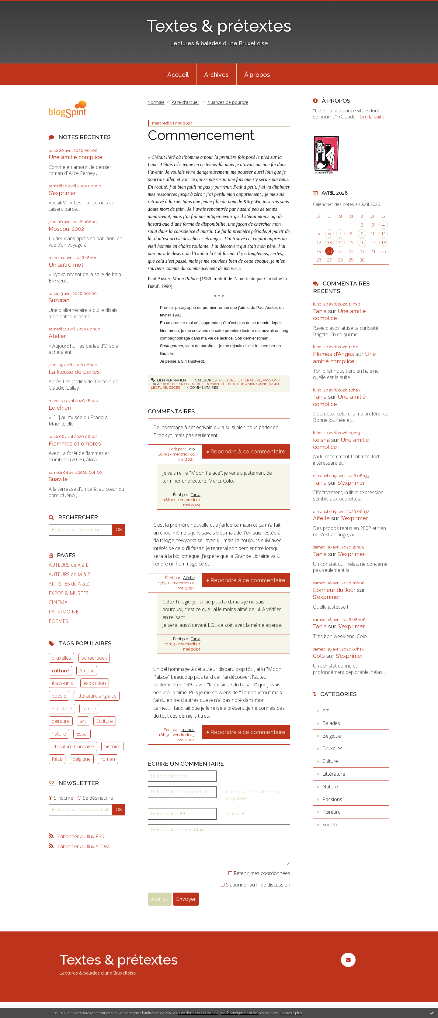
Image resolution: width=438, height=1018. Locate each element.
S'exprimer (62, 193)
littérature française (73, 746)
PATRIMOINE (63, 612)
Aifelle (189, 578)
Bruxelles (332, 748)
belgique (82, 759)
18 (383, 242)
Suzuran (59, 300)
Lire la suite (372, 116)
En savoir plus (291, 1013)
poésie (59, 695)
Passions (271, 380)
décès (174, 387)
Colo (191, 449)
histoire (112, 746)
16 (362, 242)
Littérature (249, 380)
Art (325, 710)
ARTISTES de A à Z (69, 584)
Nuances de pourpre (227, 102)
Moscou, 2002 (66, 229)
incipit (275, 384)
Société (330, 824)
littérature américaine (244, 384)
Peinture (331, 811)
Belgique (331, 736)
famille (89, 708)
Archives (216, 74)
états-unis (62, 683)
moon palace (191, 384)
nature (59, 733)
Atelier (57, 336)
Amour (86, 670)
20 (329, 251)
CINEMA (58, 602)
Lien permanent (169, 380)
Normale (156, 102)
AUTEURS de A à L (69, 565)
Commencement (201, 135)
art (83, 721)
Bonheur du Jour (334, 590)
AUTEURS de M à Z (69, 574)
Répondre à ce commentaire (247, 451)
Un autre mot (66, 264)
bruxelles (61, 657)
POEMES (58, 621)
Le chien (60, 408)
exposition (94, 683)
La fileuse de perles (74, 372)
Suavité (58, 479)
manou (188, 729)
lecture (159, 387)
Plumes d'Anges (333, 354)
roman (108, 759)
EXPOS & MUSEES (69, 593)
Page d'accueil (185, 102)
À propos (257, 74)
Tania (195, 494)
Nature (330, 786)
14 (340, 242)
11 (383, 234)
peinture (61, 721)
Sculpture (62, 708)
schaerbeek (94, 657)
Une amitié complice (76, 157)
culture (60, 670)
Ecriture (104, 721)
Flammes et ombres (75, 443)
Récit (57, 759)
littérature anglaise (96, 695)
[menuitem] (178, 74)
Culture (227, 380)
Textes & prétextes (219, 26)
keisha (321, 440)
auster (170, 384)
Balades (331, 723)
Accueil (178, 74)
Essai (82, 733)
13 (329, 242)
